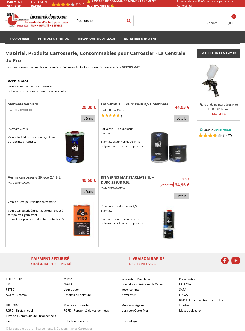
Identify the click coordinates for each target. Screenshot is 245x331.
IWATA (68, 284)
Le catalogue (130, 321)
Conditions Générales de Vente (142, 284)
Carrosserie (19, 39)
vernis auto (58, 91)
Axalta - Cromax (16, 295)
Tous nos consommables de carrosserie (31, 67)
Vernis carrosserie (106, 67)
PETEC (10, 290)
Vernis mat (131, 67)
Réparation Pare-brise (136, 279)
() (227, 135)
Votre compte (130, 290)
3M (8, 284)
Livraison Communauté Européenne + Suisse (30, 318)
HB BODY (12, 305)
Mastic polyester (190, 311)
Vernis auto (71, 290)
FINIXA (183, 295)
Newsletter (129, 295)
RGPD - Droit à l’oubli (19, 311)
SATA (182, 290)
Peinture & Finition (53, 39)
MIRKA (68, 279)
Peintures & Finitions (76, 67)
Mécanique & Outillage (97, 39)
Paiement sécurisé (14, 4)
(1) (123, 116)
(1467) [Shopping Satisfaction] (80, 4)
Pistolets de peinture (77, 295)
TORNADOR (14, 279)
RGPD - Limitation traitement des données (200, 302)
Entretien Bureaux (76, 321)
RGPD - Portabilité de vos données (86, 311)
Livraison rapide (39, 4)
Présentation (187, 279)
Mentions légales (133, 305)
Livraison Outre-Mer (135, 311)
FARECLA (185, 284)
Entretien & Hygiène (140, 39)
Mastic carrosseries (77, 305)
